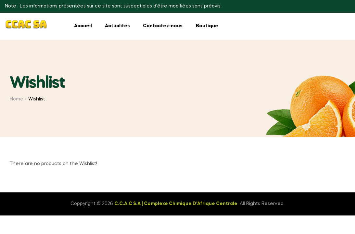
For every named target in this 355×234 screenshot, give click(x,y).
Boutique (207, 26)
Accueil (83, 26)
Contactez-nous (163, 26)
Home (16, 99)
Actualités (117, 26)
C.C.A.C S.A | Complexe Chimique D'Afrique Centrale (175, 204)
